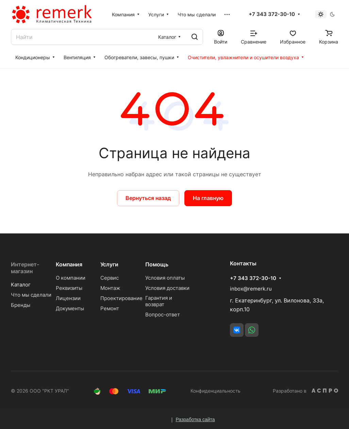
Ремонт (109, 308)
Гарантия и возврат (158, 301)
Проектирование (121, 298)
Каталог (21, 284)
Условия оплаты (165, 278)
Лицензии (68, 298)
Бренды (20, 305)
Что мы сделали (31, 295)
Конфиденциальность (215, 391)
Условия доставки (167, 288)
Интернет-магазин (25, 268)
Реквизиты (69, 288)
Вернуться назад (148, 198)
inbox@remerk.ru (251, 288)
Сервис (109, 278)
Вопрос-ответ (162, 314)
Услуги (109, 264)
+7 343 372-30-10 (272, 14)
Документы (70, 308)
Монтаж (110, 288)
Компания (69, 264)
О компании (70, 278)
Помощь (156, 264)
